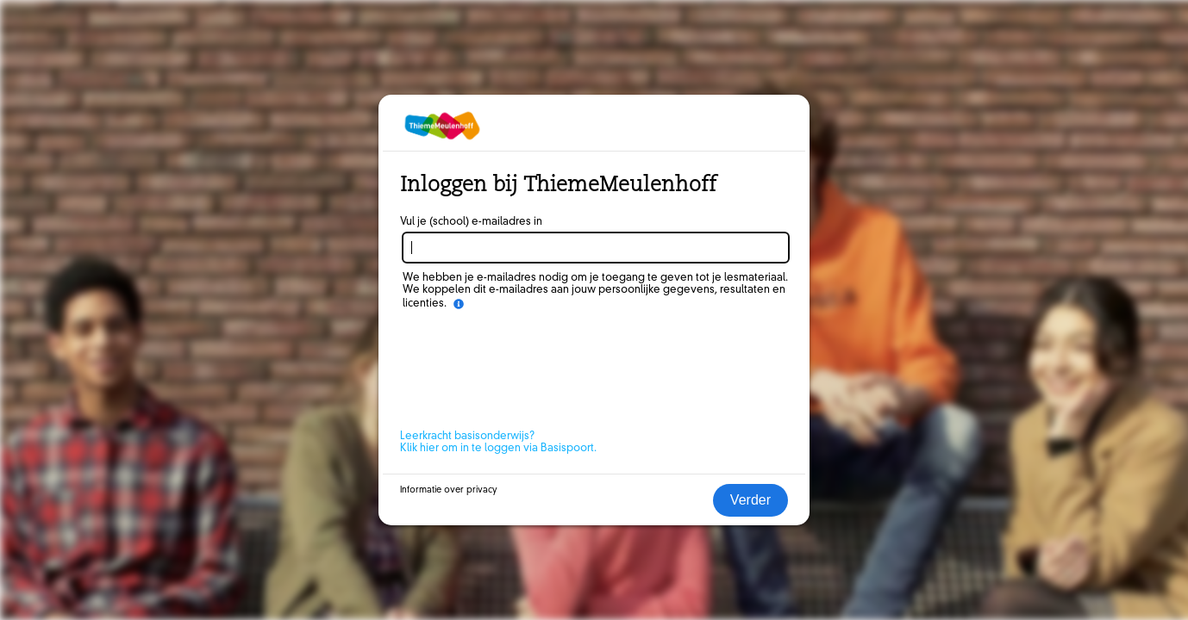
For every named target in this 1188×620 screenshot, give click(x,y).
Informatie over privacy (448, 490)
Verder (750, 500)
